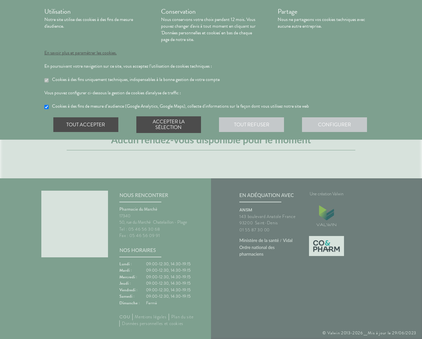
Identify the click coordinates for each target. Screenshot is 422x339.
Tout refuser (253, 125)
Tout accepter (86, 125)
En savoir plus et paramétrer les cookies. (80, 53)
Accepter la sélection (169, 125)
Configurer (336, 125)
